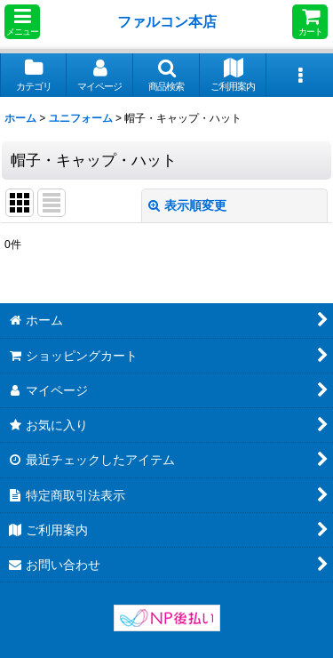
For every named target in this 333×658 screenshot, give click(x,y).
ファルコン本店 (170, 21)
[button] (22, 21)
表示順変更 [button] (187, 205)
